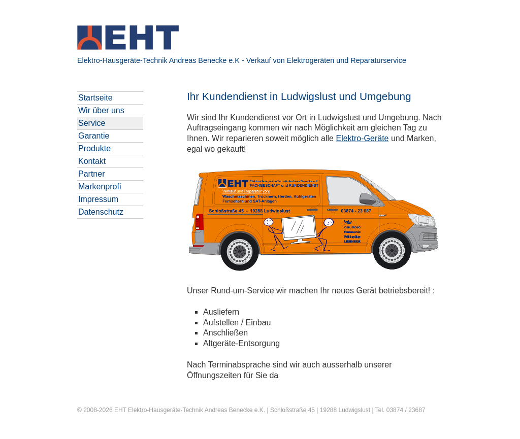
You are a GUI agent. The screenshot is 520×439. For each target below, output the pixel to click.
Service (91, 123)
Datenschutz (100, 212)
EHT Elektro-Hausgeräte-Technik (158, 410)
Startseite (95, 97)
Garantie (93, 135)
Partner (91, 174)
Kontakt (92, 161)
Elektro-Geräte (362, 138)
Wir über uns (101, 110)
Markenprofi (99, 186)
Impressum (98, 199)
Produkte (94, 148)
